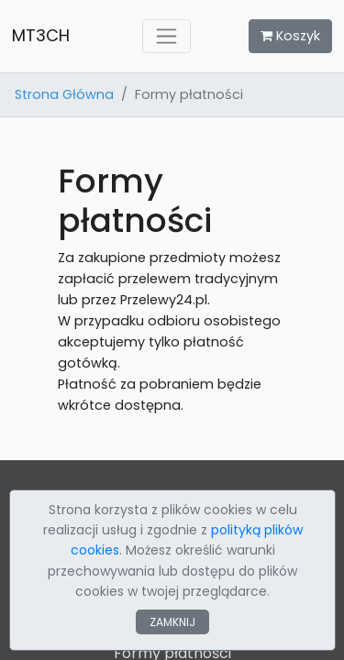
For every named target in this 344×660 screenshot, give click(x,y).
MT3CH (41, 35)
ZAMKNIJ (172, 622)
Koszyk (290, 36)
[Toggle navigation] (166, 36)
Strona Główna (64, 94)
